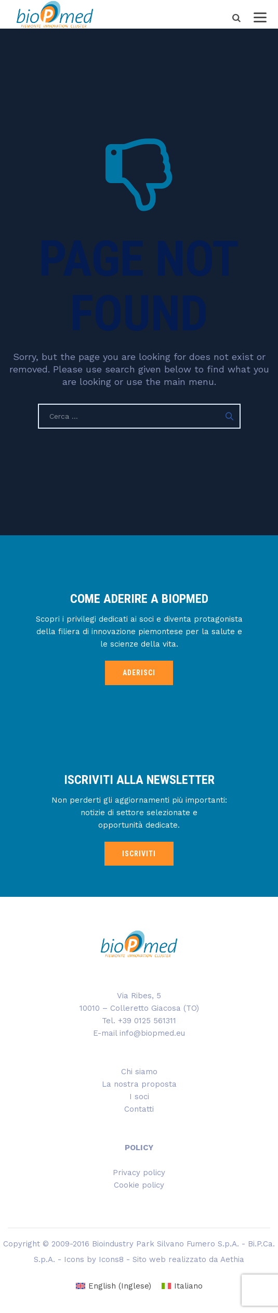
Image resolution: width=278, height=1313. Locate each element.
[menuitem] (113, 1286)
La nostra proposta (139, 1084)
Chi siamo (139, 1071)
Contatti (139, 1109)
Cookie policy (139, 1185)
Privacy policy (139, 1172)
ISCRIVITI (139, 853)
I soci (139, 1096)
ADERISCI (139, 672)
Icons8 (111, 1259)
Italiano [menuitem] (188, 1286)
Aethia (232, 1259)
